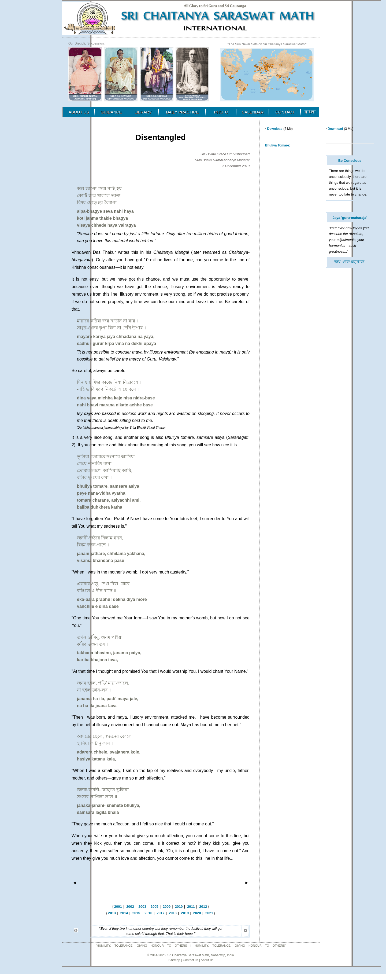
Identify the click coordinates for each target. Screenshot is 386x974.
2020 (197, 913)
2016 (148, 913)
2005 (154, 907)
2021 (209, 913)
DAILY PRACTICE (182, 112)
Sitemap (174, 960)
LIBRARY (143, 112)
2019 (185, 913)
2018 (173, 913)
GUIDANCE (111, 112)
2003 (142, 907)
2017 (161, 913)
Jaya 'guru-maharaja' (349, 218)
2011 (191, 907)
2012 (203, 907)
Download (275, 129)
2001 (118, 907)
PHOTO (221, 112)
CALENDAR (253, 112)
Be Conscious (350, 161)
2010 (179, 907)
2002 (130, 907)
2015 (136, 913)
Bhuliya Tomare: (277, 145)
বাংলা (310, 112)
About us (207, 960)
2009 (166, 907)
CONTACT (284, 112)
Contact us (190, 960)
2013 (112, 913)
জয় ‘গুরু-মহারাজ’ (349, 261)
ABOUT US (79, 112)
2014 (124, 913)
